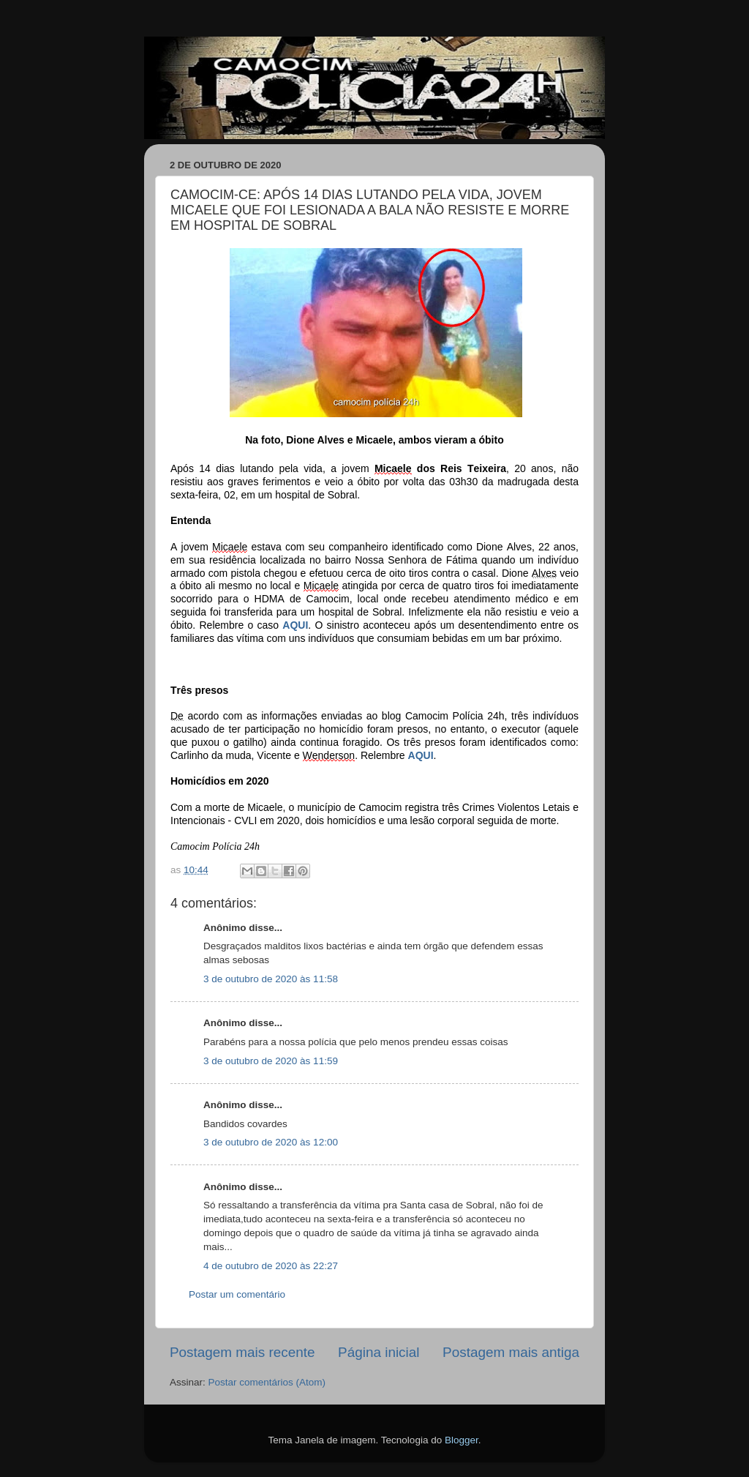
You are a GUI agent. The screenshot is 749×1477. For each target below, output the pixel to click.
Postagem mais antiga (511, 1352)
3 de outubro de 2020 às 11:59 (270, 1060)
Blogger (461, 1440)
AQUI (295, 625)
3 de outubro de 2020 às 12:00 (270, 1142)
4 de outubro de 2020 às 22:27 (270, 1265)
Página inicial (378, 1352)
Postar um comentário (237, 1294)
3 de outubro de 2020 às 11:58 (270, 978)
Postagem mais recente (242, 1352)
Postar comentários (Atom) (267, 1382)
